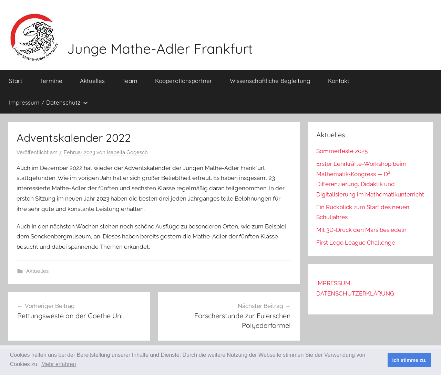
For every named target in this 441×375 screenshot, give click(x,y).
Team (129, 80)
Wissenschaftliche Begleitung (270, 80)
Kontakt (338, 80)
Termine (51, 80)
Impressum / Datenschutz (48, 102)
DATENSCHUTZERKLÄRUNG (355, 293)
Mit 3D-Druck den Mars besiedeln (361, 229)
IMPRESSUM (333, 283)
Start (15, 80)
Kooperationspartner (183, 80)
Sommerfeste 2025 (342, 151)
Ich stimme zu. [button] (409, 360)
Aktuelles (92, 80)
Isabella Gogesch (127, 152)
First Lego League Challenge (355, 242)
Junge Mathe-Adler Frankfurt (160, 48)
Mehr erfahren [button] (58, 364)
